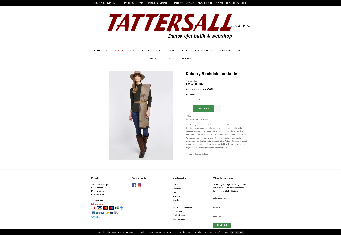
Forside (176, 185)
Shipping (186, 59)
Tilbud (175, 204)
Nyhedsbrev (177, 189)
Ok (232, 232)
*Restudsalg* (100, 50)
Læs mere (240, 232)
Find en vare (177, 211)
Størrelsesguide (179, 219)
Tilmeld (222, 225)
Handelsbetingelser (180, 215)
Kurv (174, 192)
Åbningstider (178, 196)
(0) (233, 26)
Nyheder (176, 200)
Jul (239, 50)
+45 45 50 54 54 (97, 201)
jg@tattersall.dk (97, 204)
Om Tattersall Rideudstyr (182, 208)
